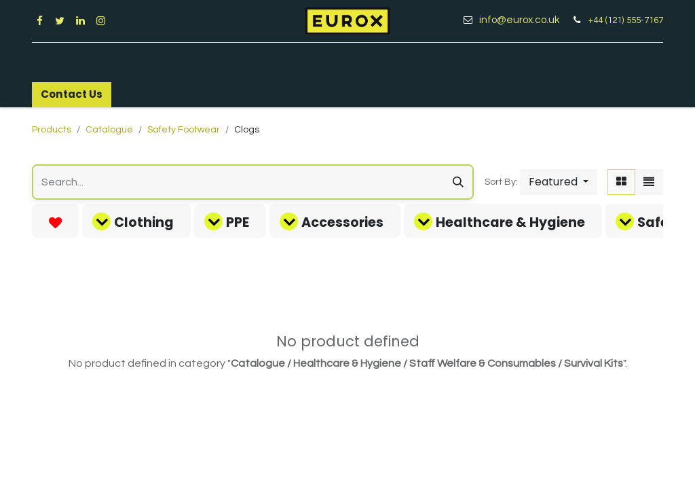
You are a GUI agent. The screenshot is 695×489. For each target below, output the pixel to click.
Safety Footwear (183, 129)
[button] (558, 182)
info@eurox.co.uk (524, 20)
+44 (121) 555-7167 (625, 20)
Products (51, 129)
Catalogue (109, 129)
